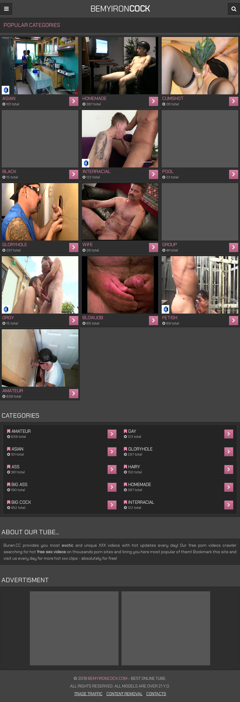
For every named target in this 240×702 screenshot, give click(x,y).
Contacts (156, 693)
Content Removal (124, 693)
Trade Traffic (88, 693)
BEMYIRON (120, 8)
